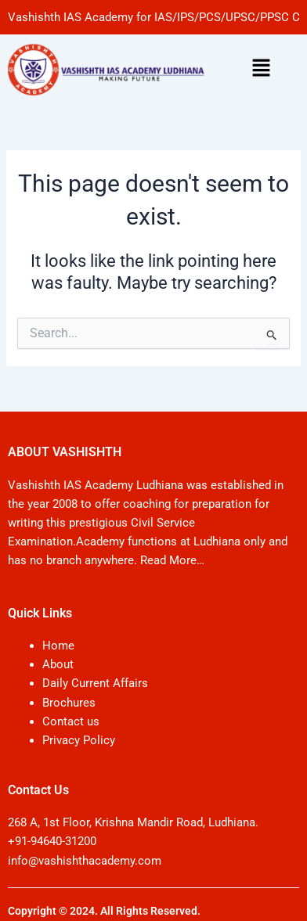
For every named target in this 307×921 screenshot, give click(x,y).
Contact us (70, 721)
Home (58, 646)
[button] (260, 69)
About (58, 664)
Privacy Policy (78, 740)
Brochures (69, 703)
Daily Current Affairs (95, 683)
